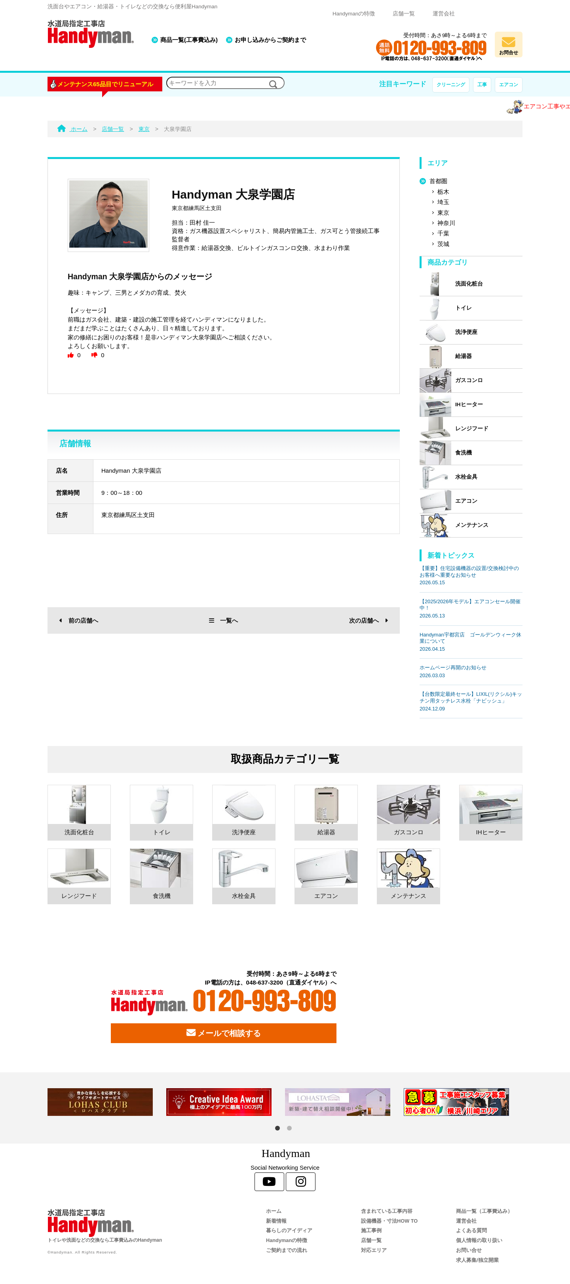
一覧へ (223, 620)
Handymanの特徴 (353, 14)
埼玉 (443, 202)
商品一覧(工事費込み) (189, 39)
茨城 (443, 244)
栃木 (443, 191)
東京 (443, 212)
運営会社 (444, 14)
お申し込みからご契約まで (270, 39)
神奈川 (446, 223)
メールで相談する (223, 1033)
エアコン (508, 84)
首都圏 (438, 181)
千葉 (443, 233)
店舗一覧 (404, 14)
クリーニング (451, 84)
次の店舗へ (368, 620)
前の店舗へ (78, 620)
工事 (482, 84)
